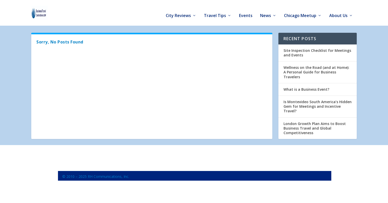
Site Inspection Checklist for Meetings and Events (317, 50)
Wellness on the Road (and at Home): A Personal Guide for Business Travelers (316, 70)
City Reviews (178, 10)
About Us (338, 10)
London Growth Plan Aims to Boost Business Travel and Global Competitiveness (314, 126)
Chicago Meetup (300, 10)
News (265, 10)
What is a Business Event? (306, 87)
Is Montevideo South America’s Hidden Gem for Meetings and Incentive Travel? (317, 104)
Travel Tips (215, 10)
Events (245, 10)
